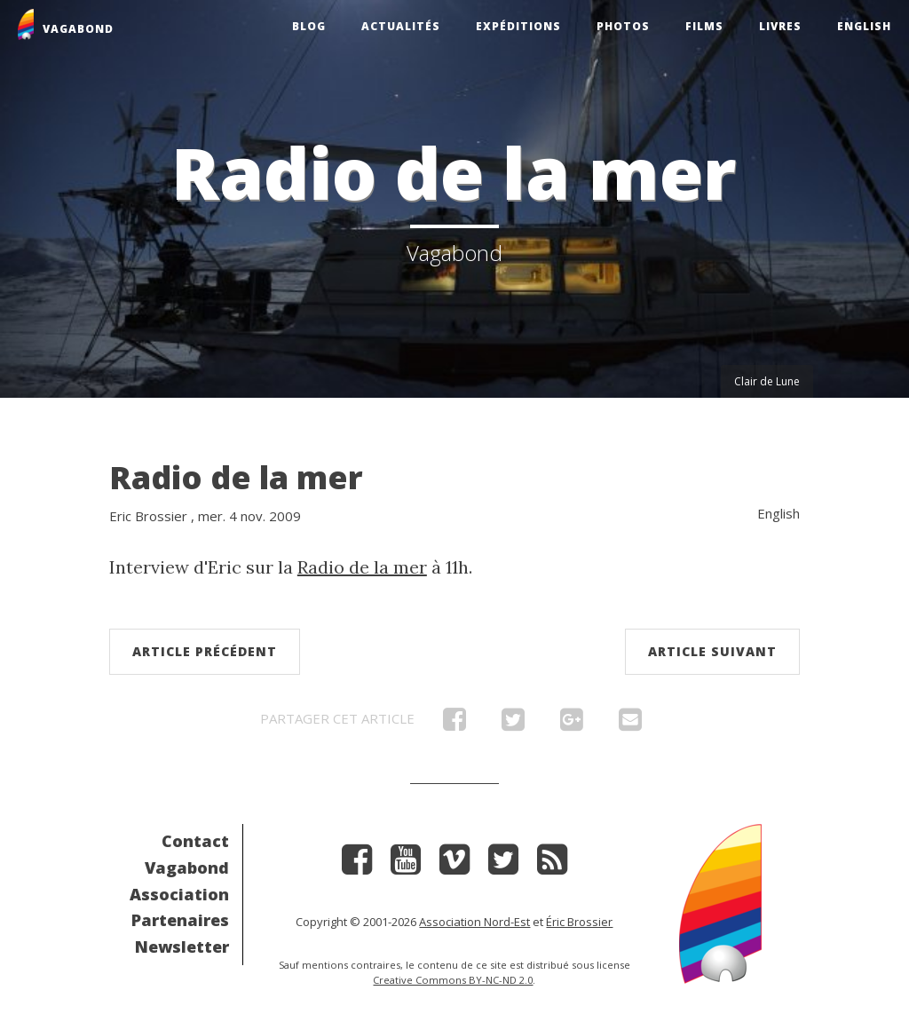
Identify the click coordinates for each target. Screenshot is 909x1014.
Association (179, 894)
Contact (195, 841)
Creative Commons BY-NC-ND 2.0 (453, 979)
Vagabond (187, 867)
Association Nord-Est (474, 922)
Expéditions (518, 26)
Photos (623, 26)
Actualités (400, 26)
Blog (309, 26)
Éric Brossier (579, 922)
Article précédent (204, 651)
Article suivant (712, 651)
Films (704, 26)
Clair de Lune (767, 381)
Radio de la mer (236, 477)
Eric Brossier (148, 516)
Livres (780, 26)
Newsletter (182, 946)
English (864, 26)
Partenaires (180, 920)
